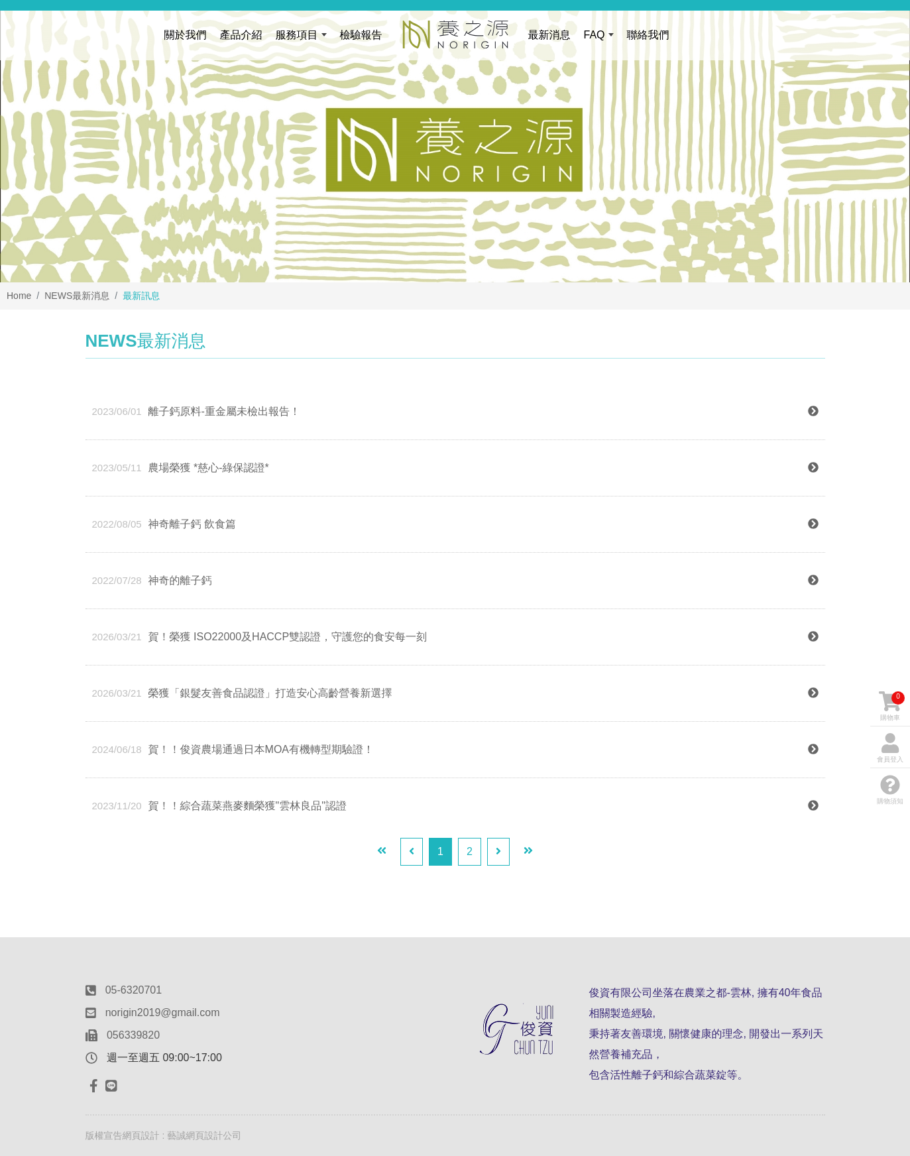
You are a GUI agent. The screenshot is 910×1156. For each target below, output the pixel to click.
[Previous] (411, 852)
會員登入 (890, 748)
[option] (455, 141)
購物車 (892, 706)
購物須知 (890, 790)
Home (19, 295)
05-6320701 (133, 990)
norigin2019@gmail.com (162, 1012)
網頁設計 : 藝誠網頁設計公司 (182, 1135)
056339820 (133, 1035)
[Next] (498, 852)
